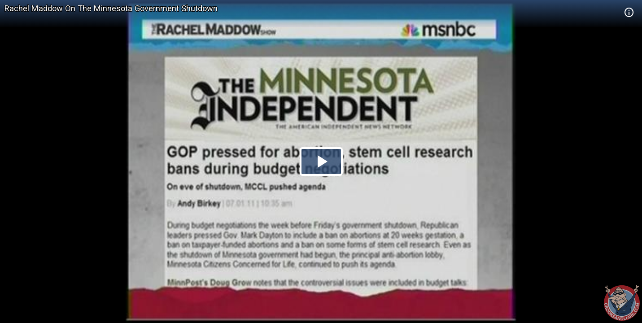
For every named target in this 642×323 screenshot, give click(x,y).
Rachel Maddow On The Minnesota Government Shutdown (111, 8)
